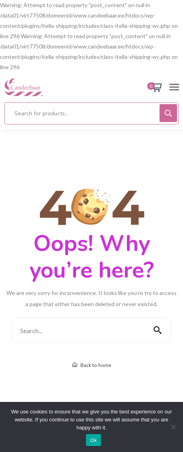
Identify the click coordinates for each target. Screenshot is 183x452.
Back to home (91, 365)
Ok (93, 440)
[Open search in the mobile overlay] (91, 113)
